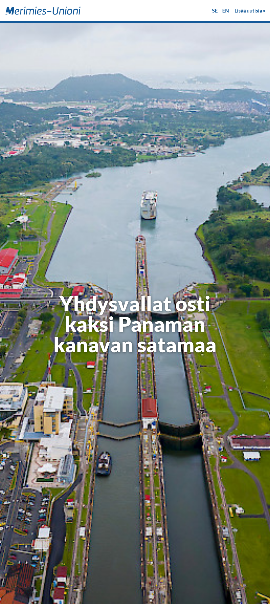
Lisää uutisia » (249, 10)
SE (215, 10)
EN (225, 10)
